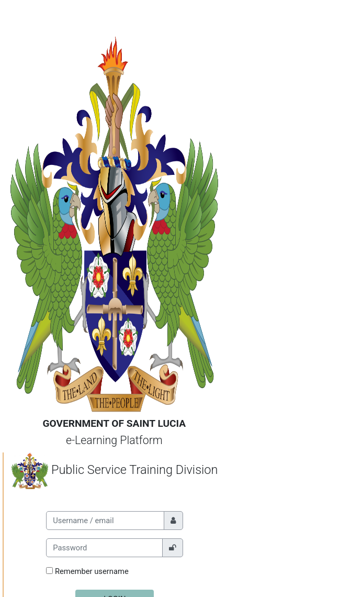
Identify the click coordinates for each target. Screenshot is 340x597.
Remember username (92, 571)
